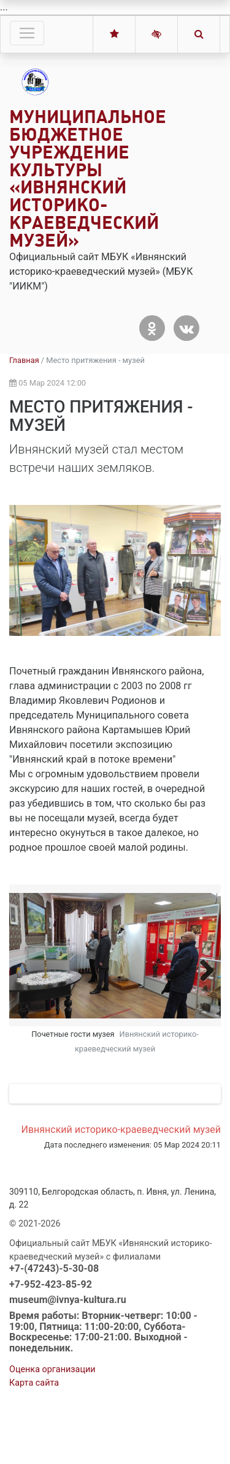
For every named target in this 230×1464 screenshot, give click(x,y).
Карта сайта (34, 1434)
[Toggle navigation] (27, 33)
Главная (24, 360)
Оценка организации (52, 1421)
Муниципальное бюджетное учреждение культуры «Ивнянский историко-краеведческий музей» (87, 178)
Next (202, 970)
